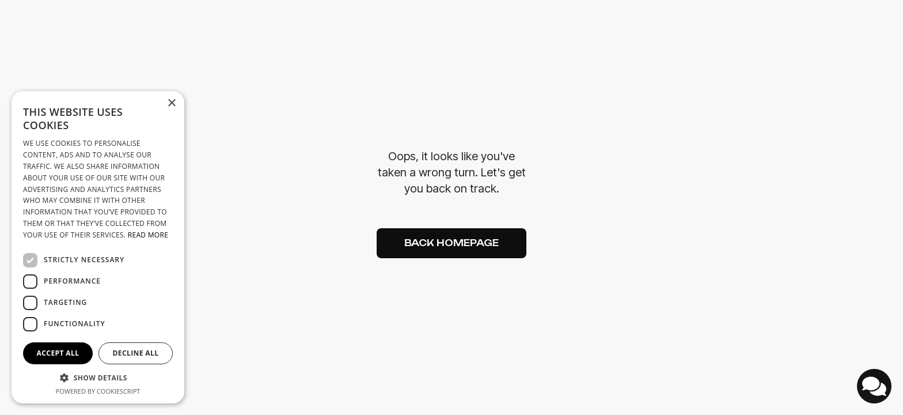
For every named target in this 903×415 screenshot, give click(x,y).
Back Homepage (451, 242)
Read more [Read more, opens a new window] (148, 235)
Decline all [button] (136, 353)
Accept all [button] (58, 353)
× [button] (171, 103)
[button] (98, 378)
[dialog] (98, 247)
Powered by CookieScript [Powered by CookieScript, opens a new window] (98, 391)
